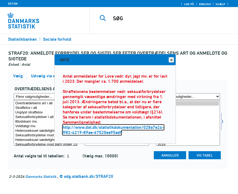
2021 (188, 121)
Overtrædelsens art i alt (46, 103)
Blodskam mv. (46, 121)
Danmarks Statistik (40, 176)
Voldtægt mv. (46, 126)
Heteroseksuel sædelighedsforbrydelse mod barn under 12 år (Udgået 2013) (46, 131)
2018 (188, 135)
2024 (188, 108)
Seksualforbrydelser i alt (46, 117)
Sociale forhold (57, 39)
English (205, 4)
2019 (188, 131)
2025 (188, 103)
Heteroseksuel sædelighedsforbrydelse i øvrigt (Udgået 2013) (46, 140)
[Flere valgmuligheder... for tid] (188, 96)
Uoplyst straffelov (46, 112)
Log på (189, 4)
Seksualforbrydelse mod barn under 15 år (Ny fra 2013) (46, 144)
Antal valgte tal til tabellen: (40, 155)
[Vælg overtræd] (46, 123)
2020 (188, 126)
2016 (188, 144)
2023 (188, 112)
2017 (188, 140)
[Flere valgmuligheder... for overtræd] (46, 96)
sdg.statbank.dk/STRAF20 (88, 176)
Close (171, 60)
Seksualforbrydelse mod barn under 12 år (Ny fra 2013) (46, 135)
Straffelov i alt (46, 108)
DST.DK (13, 3)
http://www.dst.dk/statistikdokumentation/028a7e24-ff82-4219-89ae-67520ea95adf (113, 130)
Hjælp (220, 4)
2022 (188, 117)
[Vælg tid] (188, 123)
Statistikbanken (22, 39)
